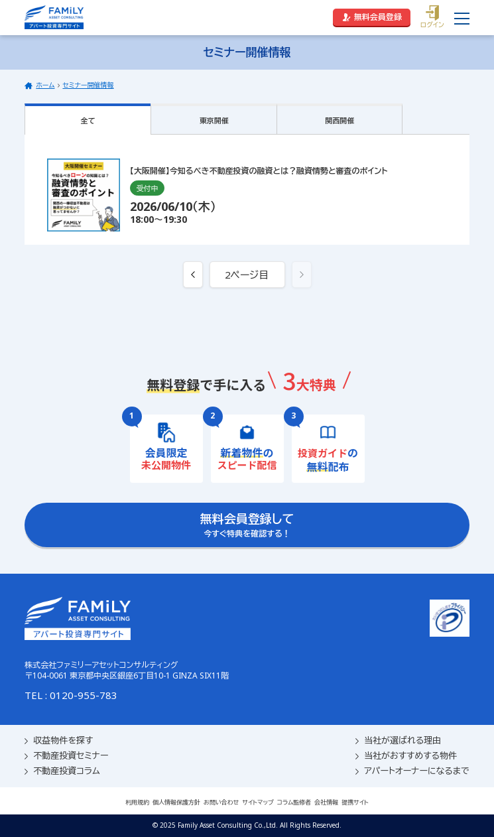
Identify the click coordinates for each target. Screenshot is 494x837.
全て (88, 120)
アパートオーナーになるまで (412, 771)
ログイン (432, 17)
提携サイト (355, 802)
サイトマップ (258, 802)
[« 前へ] (193, 274)
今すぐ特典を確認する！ (247, 525)
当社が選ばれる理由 (398, 740)
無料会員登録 (371, 17)
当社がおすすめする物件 (406, 755)
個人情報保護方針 (176, 802)
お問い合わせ (221, 802)
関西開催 (339, 120)
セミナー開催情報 (87, 85)
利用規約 (137, 802)
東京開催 (214, 120)
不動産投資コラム (62, 771)
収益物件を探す (59, 740)
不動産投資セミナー (66, 755)
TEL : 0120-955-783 (71, 695)
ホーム (45, 85)
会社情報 (326, 802)
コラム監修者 (294, 802)
